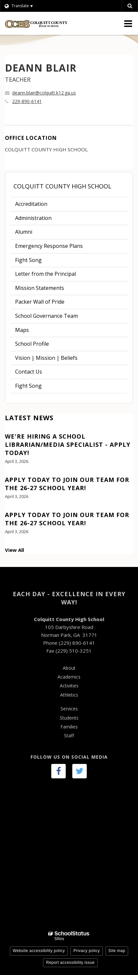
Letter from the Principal (45, 273)
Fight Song (28, 260)
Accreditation (31, 203)
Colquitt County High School (62, 186)
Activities (69, 685)
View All (14, 550)
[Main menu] (128, 23)
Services (69, 708)
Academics (69, 677)
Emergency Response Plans (49, 245)
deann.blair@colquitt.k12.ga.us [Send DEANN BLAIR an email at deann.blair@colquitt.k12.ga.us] (44, 93)
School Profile (32, 343)
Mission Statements (39, 288)
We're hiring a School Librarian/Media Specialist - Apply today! (67, 444)
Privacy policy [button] (86, 950)
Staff (69, 735)
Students (69, 718)
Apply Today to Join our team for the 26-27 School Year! (67, 484)
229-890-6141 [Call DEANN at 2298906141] (27, 101)
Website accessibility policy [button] (39, 950)
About (69, 668)
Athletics (69, 695)
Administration (33, 218)
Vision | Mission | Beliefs (46, 357)
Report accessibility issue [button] (70, 962)
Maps (22, 330)
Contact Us (28, 371)
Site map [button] (116, 950)
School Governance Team (46, 315)
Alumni (23, 231)
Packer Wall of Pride (39, 301)
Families (69, 727)
